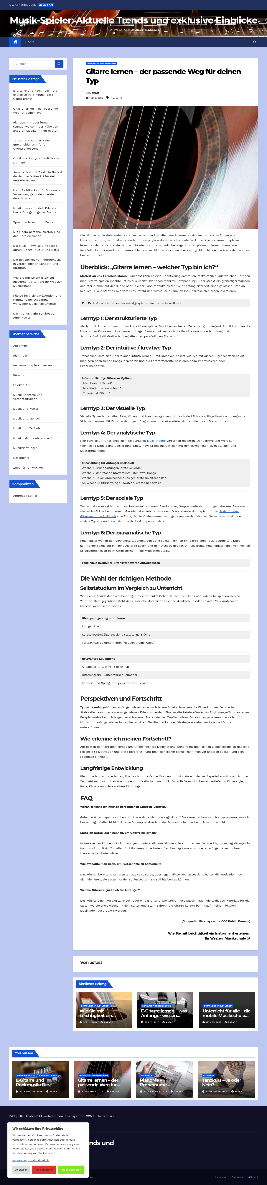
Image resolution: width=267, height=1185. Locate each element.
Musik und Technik (27, 428)
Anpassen (21, 1169)
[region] (48, 1150)
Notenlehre (21, 457)
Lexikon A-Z (22, 385)
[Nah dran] (85, 1125)
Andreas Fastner (25, 495)
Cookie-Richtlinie (38, 1160)
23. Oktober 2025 (156, 1091)
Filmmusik (21, 355)
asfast (95, 93)
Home (29, 42)
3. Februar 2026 (93, 1091)
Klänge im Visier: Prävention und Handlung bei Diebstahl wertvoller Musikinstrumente (37, 299)
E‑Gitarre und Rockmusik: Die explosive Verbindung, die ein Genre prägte (35, 95)
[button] (254, 42)
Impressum (221, 1177)
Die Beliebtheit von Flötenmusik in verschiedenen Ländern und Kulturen (37, 264)
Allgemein (20, 345)
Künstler (19, 375)
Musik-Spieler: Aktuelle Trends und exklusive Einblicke (133, 20)
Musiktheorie (156, 440)
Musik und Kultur (25, 408)
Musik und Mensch (27, 418)
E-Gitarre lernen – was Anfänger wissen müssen (164, 1015)
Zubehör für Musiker (28, 467)
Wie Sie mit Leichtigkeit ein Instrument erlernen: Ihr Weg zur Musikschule (37, 282)
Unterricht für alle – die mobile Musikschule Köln (226, 1015)
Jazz (126, 240)
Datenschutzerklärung (245, 1177)
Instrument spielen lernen (32, 365)
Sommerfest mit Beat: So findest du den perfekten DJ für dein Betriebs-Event (37, 176)
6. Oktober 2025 (217, 1091)
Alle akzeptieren (71, 1169)
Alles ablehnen (44, 1169)
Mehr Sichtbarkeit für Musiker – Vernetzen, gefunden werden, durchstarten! (36, 194)
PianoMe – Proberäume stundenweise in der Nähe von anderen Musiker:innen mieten (35, 126)
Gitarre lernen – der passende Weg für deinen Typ (98, 1084)
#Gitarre (117, 97)
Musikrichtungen (25, 448)
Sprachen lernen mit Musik (33, 222)
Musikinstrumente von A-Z (32, 438)
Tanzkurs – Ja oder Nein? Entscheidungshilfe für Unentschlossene (32, 144)
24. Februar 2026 (31, 1091)
